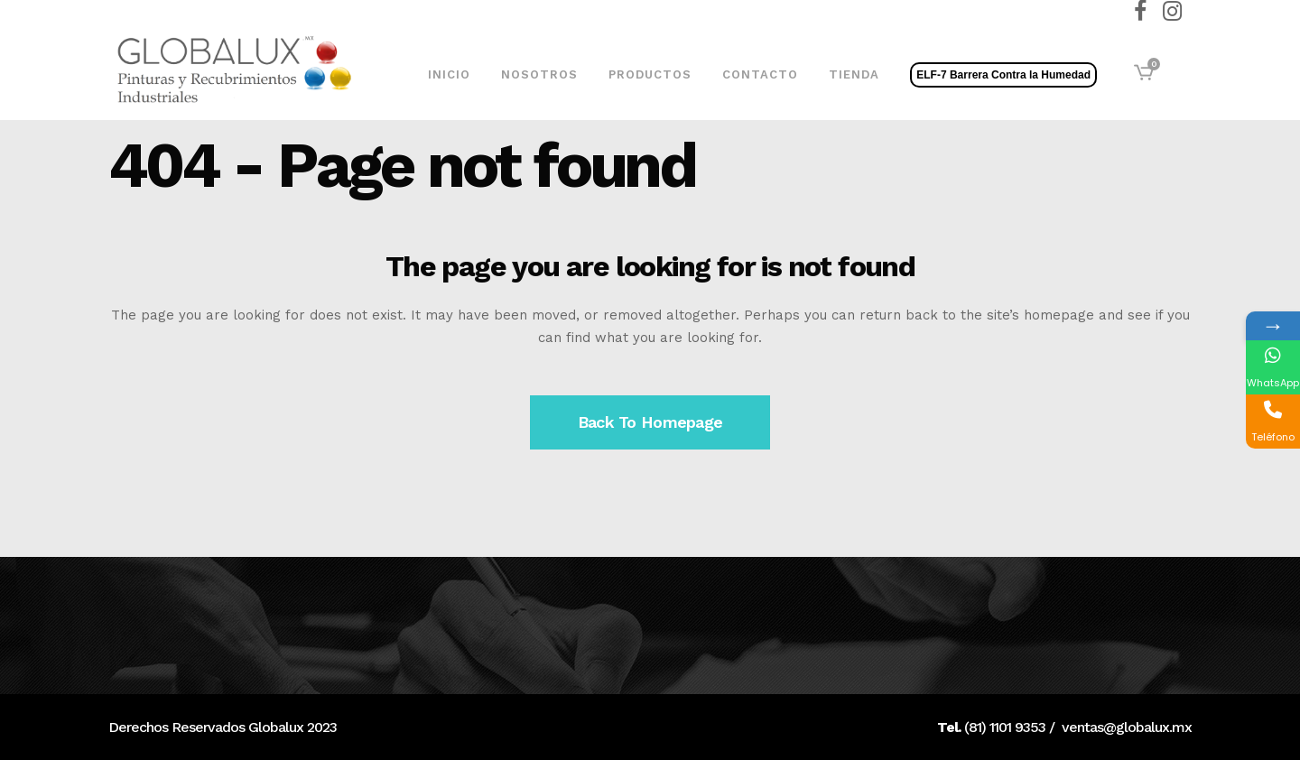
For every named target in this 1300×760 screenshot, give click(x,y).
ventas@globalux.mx (1127, 727)
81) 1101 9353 (1007, 727)
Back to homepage (650, 421)
